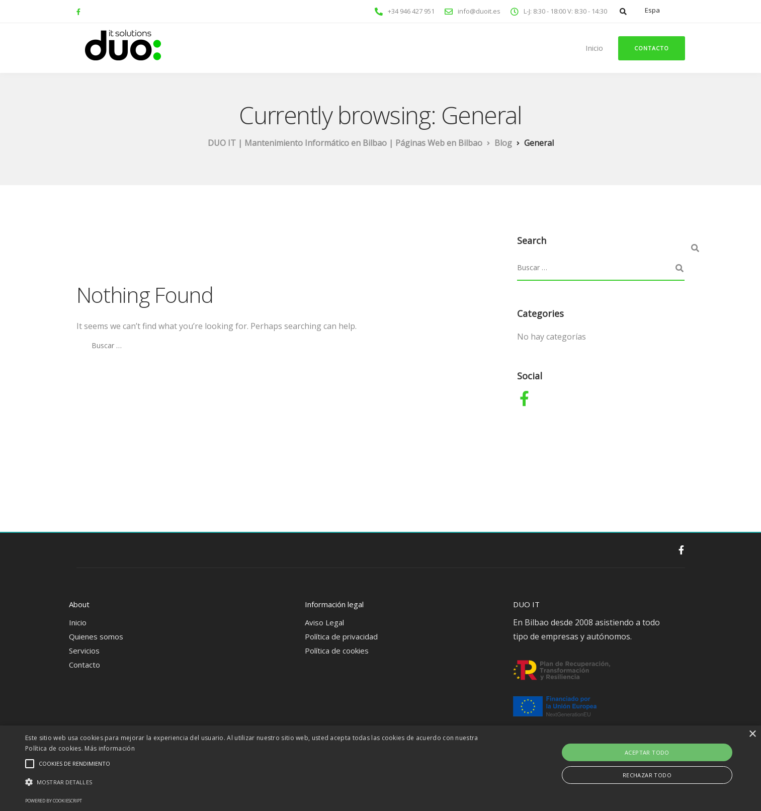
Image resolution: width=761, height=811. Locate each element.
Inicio (594, 48)
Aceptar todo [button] (647, 752)
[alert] (380, 768)
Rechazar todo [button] (647, 775)
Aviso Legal (324, 622)
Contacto (651, 48)
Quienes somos (96, 636)
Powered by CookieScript (53, 800)
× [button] (752, 734)
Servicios (84, 650)
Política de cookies (337, 650)
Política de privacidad (341, 636)
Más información (109, 748)
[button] (256, 782)
